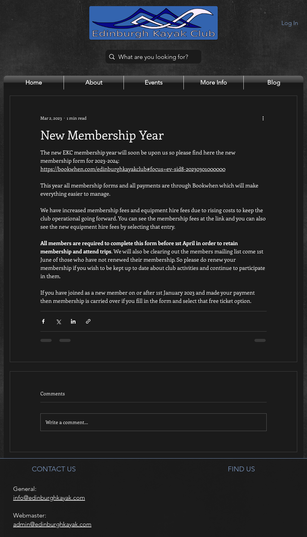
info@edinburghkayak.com (49, 497)
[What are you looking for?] (153, 56)
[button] (94, 82)
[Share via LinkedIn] (73, 321)
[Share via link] (88, 321)
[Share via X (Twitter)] (58, 321)
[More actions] (263, 118)
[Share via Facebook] (43, 321)
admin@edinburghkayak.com (52, 524)
